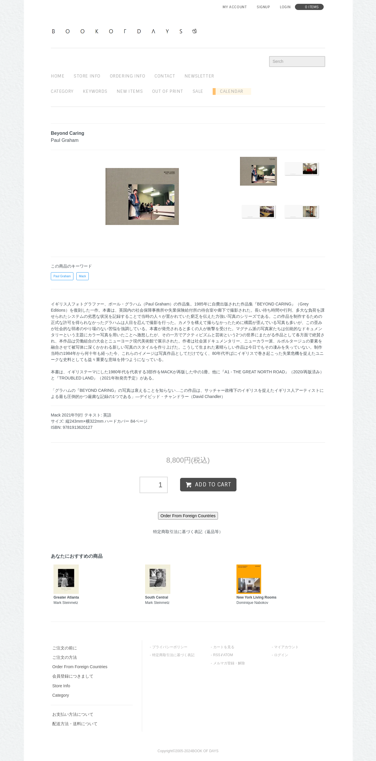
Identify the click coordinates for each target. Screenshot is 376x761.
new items (130, 91)
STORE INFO (87, 76)
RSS (217, 655)
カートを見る (223, 647)
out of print (167, 91)
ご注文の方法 (64, 657)
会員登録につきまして (72, 676)
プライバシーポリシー (169, 647)
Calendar (229, 91)
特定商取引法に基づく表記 (173, 655)
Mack (82, 276)
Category (62, 91)
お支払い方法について (72, 714)
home (57, 76)
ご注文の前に (64, 648)
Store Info (61, 685)
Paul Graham (62, 276)
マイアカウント (286, 647)
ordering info (127, 76)
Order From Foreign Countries (80, 666)
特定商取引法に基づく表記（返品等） (188, 531)
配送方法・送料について (75, 723)
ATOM (228, 655)
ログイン (281, 655)
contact (165, 76)
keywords (95, 91)
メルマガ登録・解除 (229, 663)
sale (198, 91)
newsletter (199, 76)
